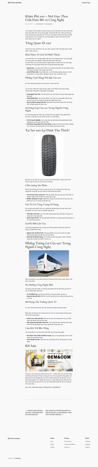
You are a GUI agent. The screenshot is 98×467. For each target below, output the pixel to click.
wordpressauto (39, 24)
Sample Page (86, 2)
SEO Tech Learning (14, 3)
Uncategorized (48, 24)
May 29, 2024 (28, 24)
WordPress (18, 458)
